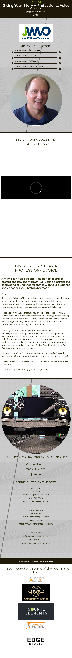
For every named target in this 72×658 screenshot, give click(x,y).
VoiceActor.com (47, 562)
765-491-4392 (36, 9)
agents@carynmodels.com (36, 536)
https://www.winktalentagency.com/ (36, 524)
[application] (34, 53)
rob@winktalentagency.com (36, 517)
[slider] (35, 52)
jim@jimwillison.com (36, 12)
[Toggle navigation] (36, 15)
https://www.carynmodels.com (36, 543)
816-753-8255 (36, 498)
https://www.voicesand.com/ (36, 501)
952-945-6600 (36, 539)
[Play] (12, 52)
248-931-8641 (36, 520)
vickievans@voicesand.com (36, 494)
